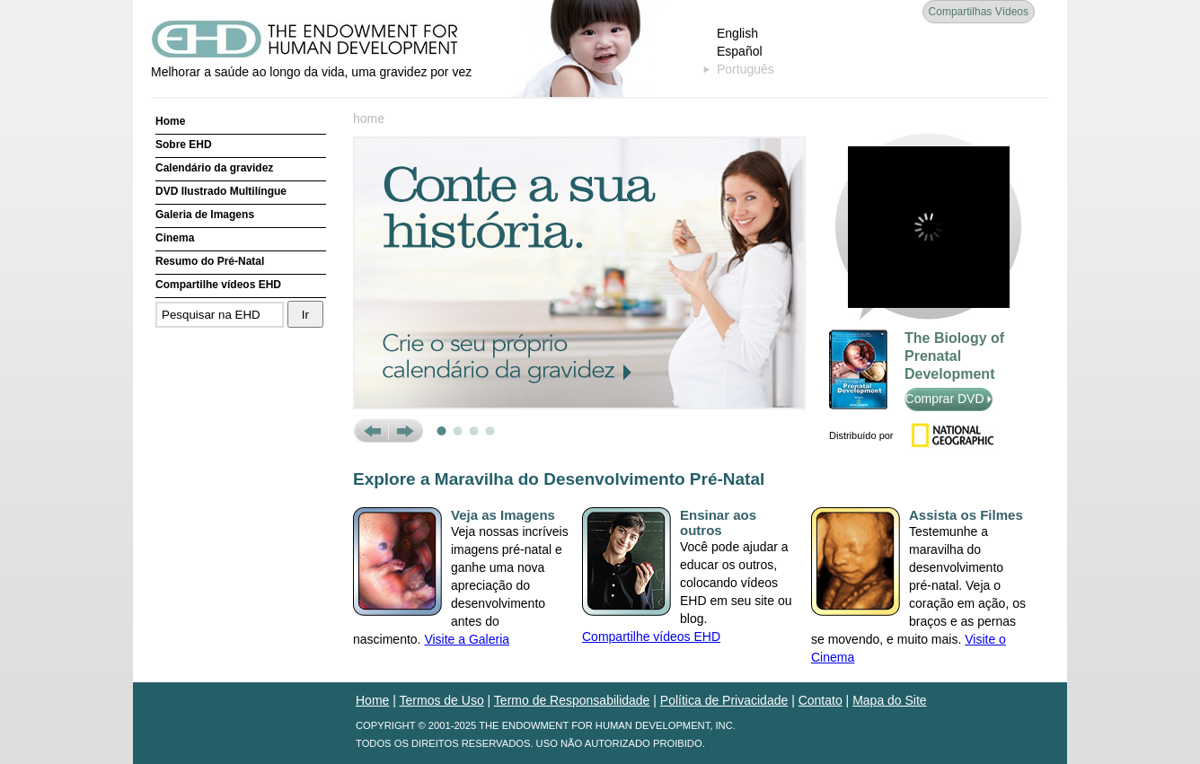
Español (740, 51)
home (368, 118)
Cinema (174, 238)
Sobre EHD (183, 144)
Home (170, 121)
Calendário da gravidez (214, 168)
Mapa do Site (889, 700)
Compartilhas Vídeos (978, 11)
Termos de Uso (442, 700)
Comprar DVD (949, 398)
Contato (821, 700)
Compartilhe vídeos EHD (218, 284)
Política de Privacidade (724, 700)
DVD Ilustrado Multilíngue (221, 191)
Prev (370, 431)
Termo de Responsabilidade (572, 700)
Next (405, 431)
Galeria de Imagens (204, 214)
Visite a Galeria (466, 639)
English (737, 33)
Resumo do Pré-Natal (209, 261)
